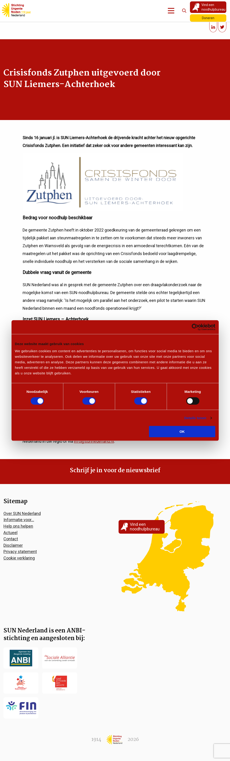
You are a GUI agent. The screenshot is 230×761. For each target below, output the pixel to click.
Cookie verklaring (19, 558)
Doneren (208, 18)
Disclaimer (13, 545)
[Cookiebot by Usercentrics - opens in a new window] (195, 327)
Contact (10, 538)
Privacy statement (20, 551)
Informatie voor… (18, 519)
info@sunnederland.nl (94, 441)
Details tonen (195, 418)
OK (182, 431)
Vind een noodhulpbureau (213, 7)
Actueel (10, 532)
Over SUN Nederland (22, 513)
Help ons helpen (18, 526)
